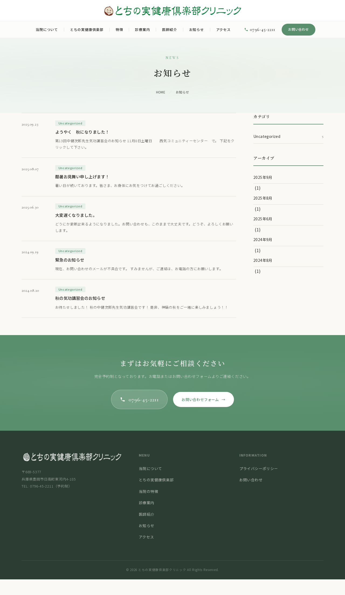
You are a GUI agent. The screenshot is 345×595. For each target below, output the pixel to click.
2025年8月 (262, 198)
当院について (47, 29)
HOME (160, 92)
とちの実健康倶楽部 (87, 29)
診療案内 (142, 29)
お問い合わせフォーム (205, 414)
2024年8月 (262, 260)
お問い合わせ (298, 29)
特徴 (119, 29)
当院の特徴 (148, 507)
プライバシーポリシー (258, 484)
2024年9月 (262, 239)
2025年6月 (262, 218)
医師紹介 (169, 29)
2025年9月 (262, 177)
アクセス (223, 29)
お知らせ (196, 29)
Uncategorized (288, 136)
